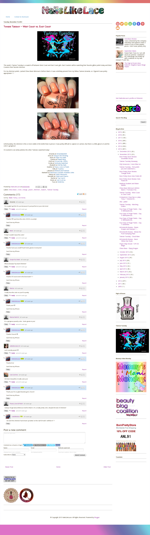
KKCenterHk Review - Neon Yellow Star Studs (128, 240)
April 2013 (123, 269)
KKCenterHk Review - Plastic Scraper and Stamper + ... (128, 228)
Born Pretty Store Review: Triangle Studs (128, 172)
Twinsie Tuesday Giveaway (128, 161)
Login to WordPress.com (39, 445)
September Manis (130, 51)
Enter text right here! (44, 437)
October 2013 (124, 252)
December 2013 (125, 151)
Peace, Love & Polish (16, 404)
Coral (20, 190)
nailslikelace (16, 416)
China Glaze (13, 190)
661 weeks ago (20, 202)
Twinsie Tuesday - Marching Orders (128, 205)
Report (84, 209)
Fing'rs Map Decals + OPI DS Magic (129, 245)
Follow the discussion (84, 194)
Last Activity (21, 198)
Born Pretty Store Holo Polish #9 (130, 176)
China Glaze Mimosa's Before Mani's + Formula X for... (129, 189)
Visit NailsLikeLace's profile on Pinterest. (129, 98)
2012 (120, 281)
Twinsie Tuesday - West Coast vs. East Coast (129, 193)
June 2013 (123, 263)
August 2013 (124, 258)
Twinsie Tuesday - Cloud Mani (129, 236)
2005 (120, 286)
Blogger (97, 517)
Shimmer (37, 190)
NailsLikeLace (15, 187)
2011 (120, 284)
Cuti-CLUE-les (14, 375)
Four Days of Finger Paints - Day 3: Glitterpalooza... (130, 214)
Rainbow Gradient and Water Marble (129, 184)
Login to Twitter (51, 445)
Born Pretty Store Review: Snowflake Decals (128, 157)
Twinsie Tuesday (52, 190)
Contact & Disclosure (21, 17)
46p (21, 416)
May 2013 (123, 266)
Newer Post (9, 467)
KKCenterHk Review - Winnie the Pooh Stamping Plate (130, 233)
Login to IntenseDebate (28, 445)
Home (8, 17)
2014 (120, 146)
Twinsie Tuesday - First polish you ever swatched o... (129, 168)
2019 (120, 132)
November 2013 (125, 154)
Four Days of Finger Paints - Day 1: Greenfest (130, 224)
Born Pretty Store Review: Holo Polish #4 (129, 180)
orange (25, 190)
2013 (120, 149)
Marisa (12, 288)
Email (32, 448)
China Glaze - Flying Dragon (128, 248)
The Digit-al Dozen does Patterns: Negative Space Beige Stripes (135, 65)
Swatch (43, 190)
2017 (120, 138)
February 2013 (125, 274)
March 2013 (124, 272)
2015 (120, 143)
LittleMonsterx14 (15, 346)
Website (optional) (64, 448)
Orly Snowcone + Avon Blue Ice (130, 164)
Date (10, 198)
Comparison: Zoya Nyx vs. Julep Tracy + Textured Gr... (130, 198)
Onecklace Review (130, 39)
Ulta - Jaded (123, 202)
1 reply (12, 209)
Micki (11, 231)
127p (22, 214)
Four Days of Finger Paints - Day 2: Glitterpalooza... (130, 219)
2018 (120, 135)
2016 (120, 141)
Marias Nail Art (14, 317)
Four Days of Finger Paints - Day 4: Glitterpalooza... (130, 210)
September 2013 (125, 255)
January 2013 (124, 277)
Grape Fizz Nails (15, 259)
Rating (15, 198)
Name (5, 448)
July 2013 (123, 260)
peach (31, 190)
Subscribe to (14, 455)
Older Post (107, 467)
